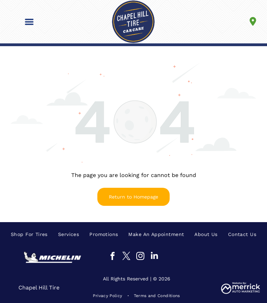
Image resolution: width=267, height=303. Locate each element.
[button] (29, 22)
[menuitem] (29, 234)
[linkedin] (154, 257)
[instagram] (140, 257)
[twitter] (126, 257)
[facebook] (112, 257)
